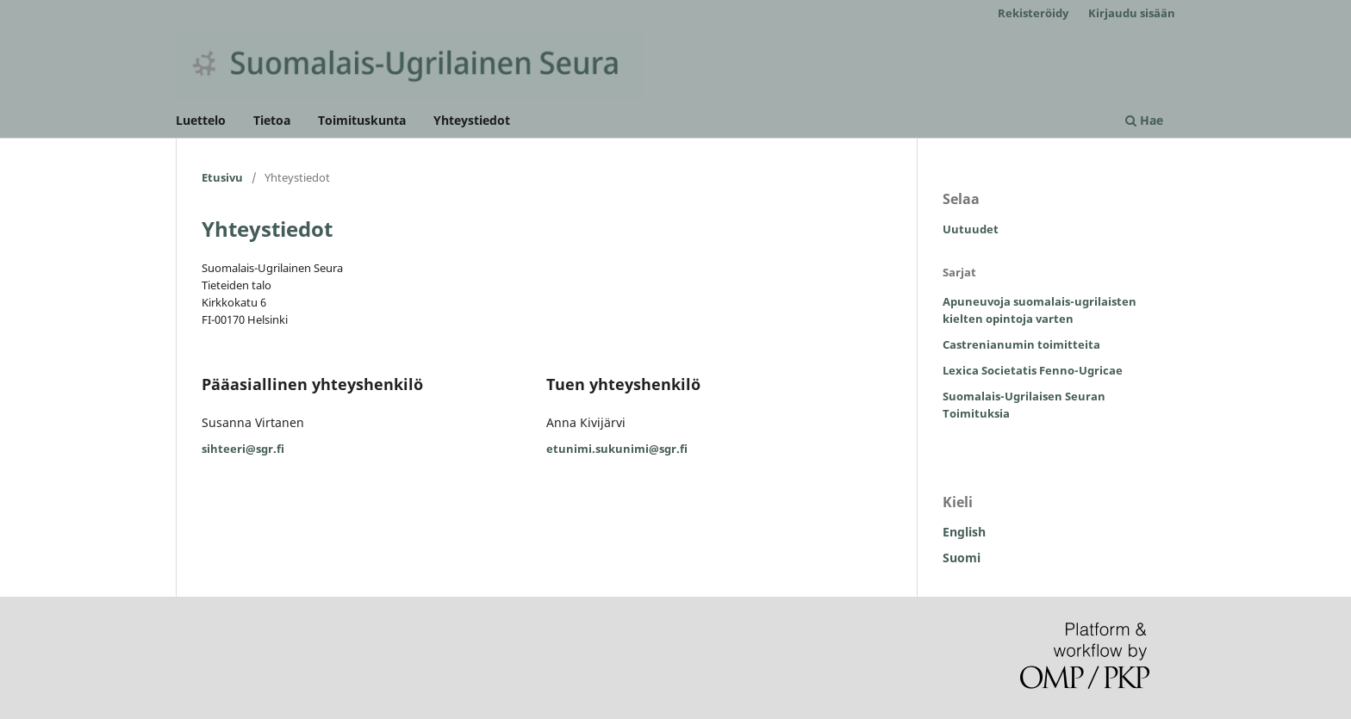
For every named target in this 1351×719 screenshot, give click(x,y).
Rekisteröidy (1033, 13)
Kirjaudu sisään (1131, 13)
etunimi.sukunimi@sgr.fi (617, 448)
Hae (1144, 120)
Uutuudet (971, 229)
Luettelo (201, 120)
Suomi (962, 557)
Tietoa (271, 120)
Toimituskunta (362, 120)
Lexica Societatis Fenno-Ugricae (1033, 370)
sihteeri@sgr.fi (243, 448)
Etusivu (222, 177)
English (964, 532)
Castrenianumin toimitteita (1021, 344)
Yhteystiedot (471, 120)
